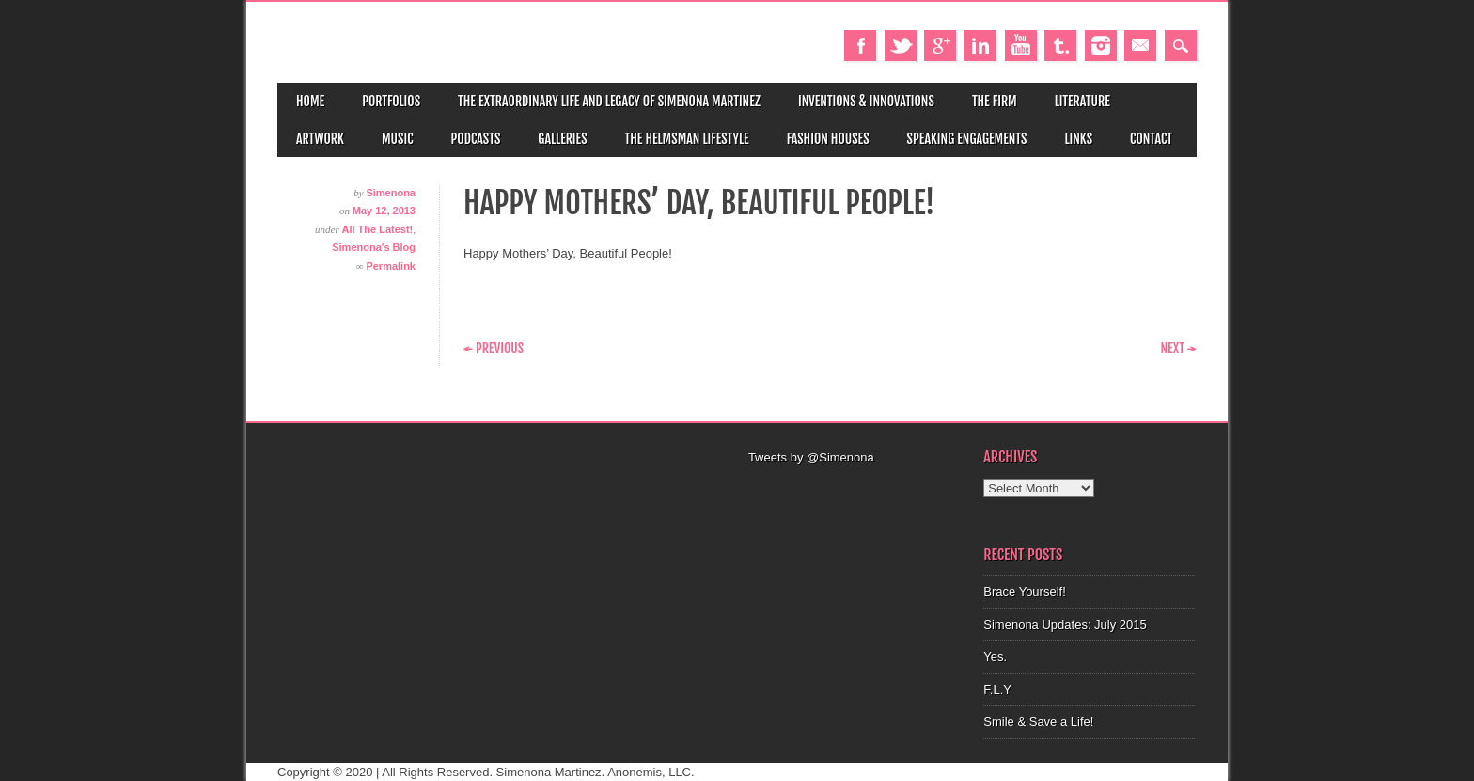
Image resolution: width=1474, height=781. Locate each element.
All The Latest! (377, 229)
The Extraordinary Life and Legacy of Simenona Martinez (609, 101)
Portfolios (391, 101)
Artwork (320, 139)
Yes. (995, 656)
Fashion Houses (828, 139)
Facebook (860, 45)
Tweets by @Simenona (811, 457)
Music (398, 139)
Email (1140, 45)
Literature (1082, 101)
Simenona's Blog (374, 247)
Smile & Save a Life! (1038, 721)
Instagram (1101, 45)
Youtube (1021, 45)
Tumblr (1060, 45)
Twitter (901, 45)
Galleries (562, 139)
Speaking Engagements (967, 139)
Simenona (391, 192)
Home (310, 101)
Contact (1151, 139)
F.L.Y (997, 689)
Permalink (391, 266)
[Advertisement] (854, 490)
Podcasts (476, 139)
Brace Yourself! (1024, 592)
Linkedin (980, 45)
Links (1078, 139)
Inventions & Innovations (866, 101)
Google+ (940, 45)
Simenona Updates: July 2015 (1064, 624)
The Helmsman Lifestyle (687, 139)
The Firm (994, 101)
